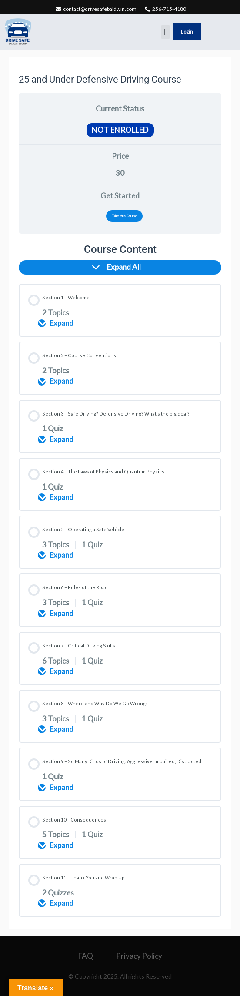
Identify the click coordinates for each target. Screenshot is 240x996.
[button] (165, 32)
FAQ (85, 955)
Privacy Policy (139, 955)
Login (187, 31)
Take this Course (124, 216)
